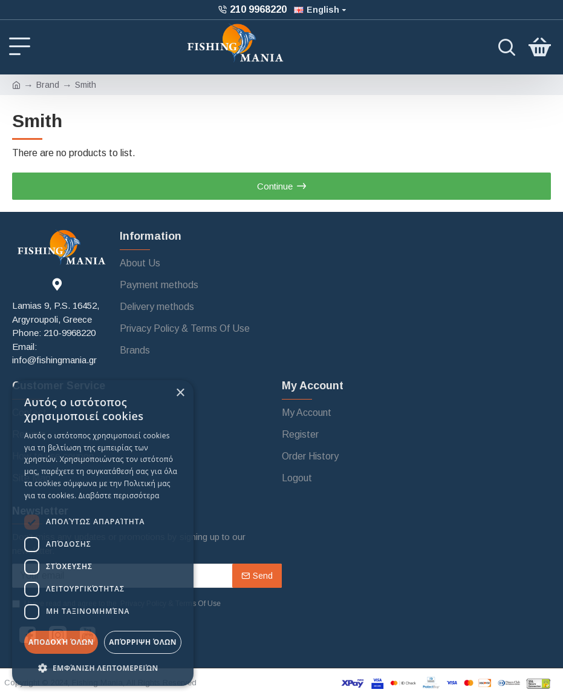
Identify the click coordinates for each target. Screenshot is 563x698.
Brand (47, 85)
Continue (275, 186)
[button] (102, 668)
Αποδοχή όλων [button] (61, 642)
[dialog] (103, 533)
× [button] (179, 393)
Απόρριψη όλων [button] (143, 642)
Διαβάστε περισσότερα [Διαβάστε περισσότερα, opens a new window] (119, 495)
